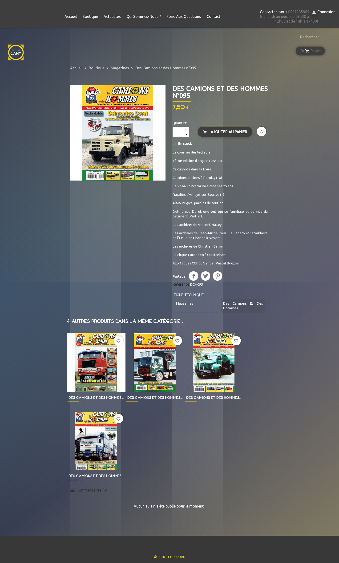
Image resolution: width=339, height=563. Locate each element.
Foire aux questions (184, 16)
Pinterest (217, 276)
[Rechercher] (308, 37)
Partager (193, 276)
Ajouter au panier (225, 132)
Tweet (205, 276)
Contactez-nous (273, 12)
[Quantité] (178, 132)
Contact (213, 16)
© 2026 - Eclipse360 (169, 557)
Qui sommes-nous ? (143, 16)
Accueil (71, 16)
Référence (181, 284)
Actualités (112, 16)
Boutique (90, 16)
